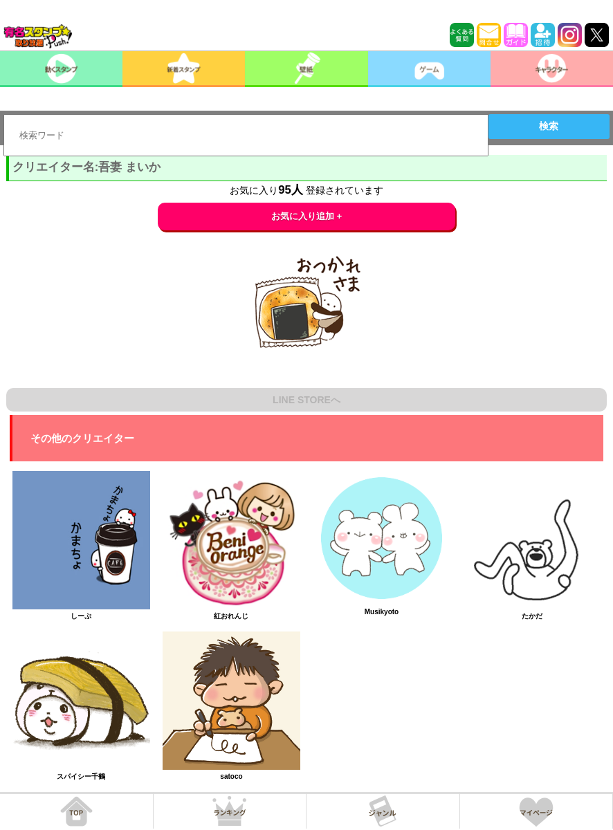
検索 (548, 125)
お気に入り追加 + (306, 216)
